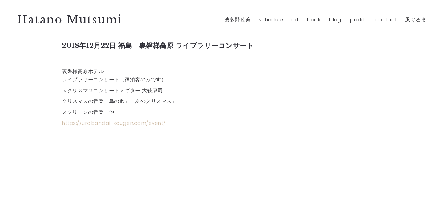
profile (358, 19)
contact (386, 19)
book (313, 19)
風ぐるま (415, 19)
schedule (271, 19)
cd (294, 19)
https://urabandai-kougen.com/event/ (114, 123)
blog (335, 19)
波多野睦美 (237, 19)
